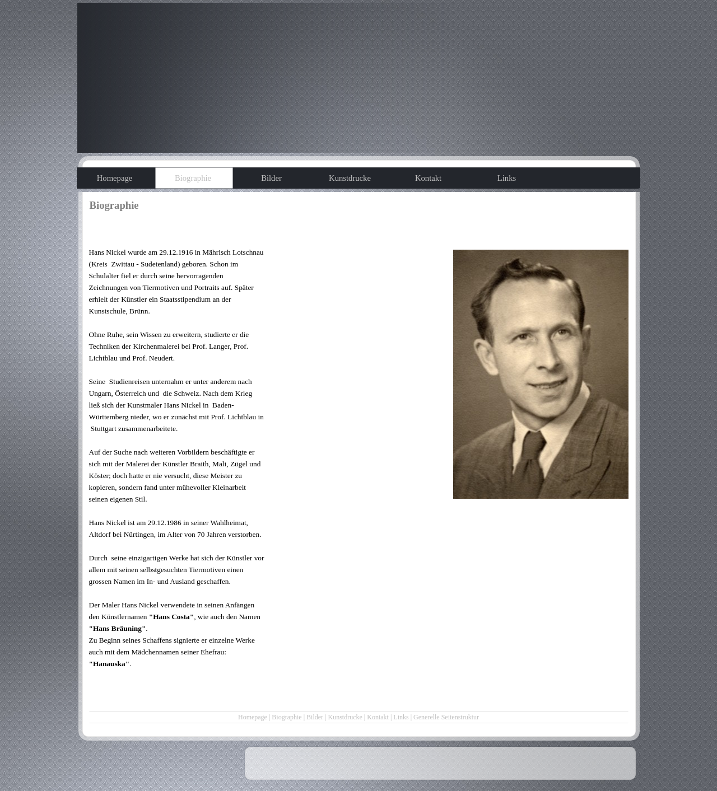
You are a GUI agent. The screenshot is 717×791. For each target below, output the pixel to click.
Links (400, 717)
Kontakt (378, 717)
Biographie (286, 717)
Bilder (314, 717)
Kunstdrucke (345, 717)
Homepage (252, 717)
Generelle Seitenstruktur (446, 717)
